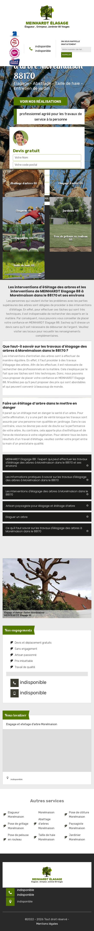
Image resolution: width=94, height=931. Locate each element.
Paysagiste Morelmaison (75, 826)
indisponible (43, 46)
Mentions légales (47, 923)
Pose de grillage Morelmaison (15, 826)
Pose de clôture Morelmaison (77, 814)
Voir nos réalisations (40, 101)
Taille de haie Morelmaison (44, 837)
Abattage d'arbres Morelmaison (44, 824)
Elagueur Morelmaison (13, 814)
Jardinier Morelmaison (75, 837)
